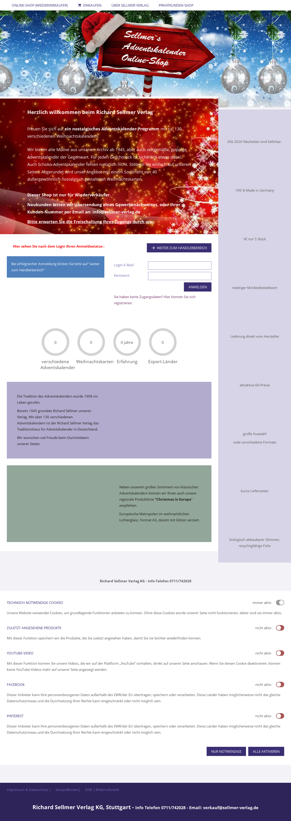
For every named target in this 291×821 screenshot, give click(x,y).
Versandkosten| (67, 789)
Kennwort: (122, 275)
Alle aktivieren (266, 751)
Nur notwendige (226, 751)
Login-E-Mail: (124, 265)
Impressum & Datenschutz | (29, 789)
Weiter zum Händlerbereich (179, 248)
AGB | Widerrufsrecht (102, 789)
